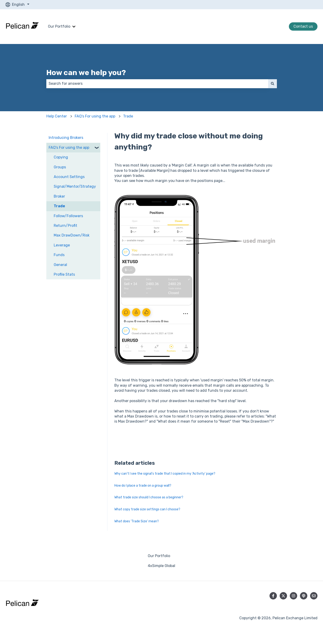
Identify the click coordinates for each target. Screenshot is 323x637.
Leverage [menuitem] (62, 245)
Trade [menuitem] (59, 206)
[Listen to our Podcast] (303, 595)
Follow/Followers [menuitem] (68, 216)
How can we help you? (86, 72)
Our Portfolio (59, 26)
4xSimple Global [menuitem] (161, 566)
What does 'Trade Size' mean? (136, 521)
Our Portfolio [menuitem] (159, 556)
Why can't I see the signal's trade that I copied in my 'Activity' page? (164, 474)
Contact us (303, 26)
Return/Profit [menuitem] (65, 225)
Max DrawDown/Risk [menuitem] (71, 235)
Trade (128, 116)
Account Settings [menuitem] (69, 177)
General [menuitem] (60, 265)
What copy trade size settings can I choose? (147, 509)
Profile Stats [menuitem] (64, 274)
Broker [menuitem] (59, 196)
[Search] (272, 83)
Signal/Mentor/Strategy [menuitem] (75, 186)
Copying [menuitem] (61, 157)
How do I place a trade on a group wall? (142, 486)
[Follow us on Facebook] (273, 595)
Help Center (56, 116)
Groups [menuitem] (60, 167)
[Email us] (313, 595)
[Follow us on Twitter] (283, 595)
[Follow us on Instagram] (293, 595)
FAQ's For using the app (95, 116)
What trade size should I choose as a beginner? (148, 497)
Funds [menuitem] (59, 255)
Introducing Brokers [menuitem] (66, 137)
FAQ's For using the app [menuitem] (69, 147)
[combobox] (157, 83)
